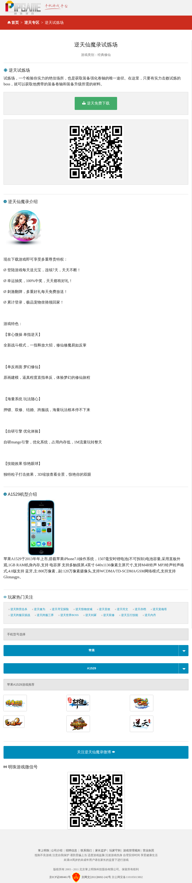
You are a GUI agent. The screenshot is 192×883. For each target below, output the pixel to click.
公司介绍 (56, 850)
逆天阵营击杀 (17, 609)
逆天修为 (38, 609)
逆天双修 (107, 615)
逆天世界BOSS (68, 615)
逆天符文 (121, 609)
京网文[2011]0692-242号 (96, 877)
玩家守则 (115, 850)
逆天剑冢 (90, 615)
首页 (15, 23)
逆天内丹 (149, 615)
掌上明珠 (43, 850)
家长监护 (100, 850)
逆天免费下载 (95, 103)
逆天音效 (103, 609)
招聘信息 (71, 850)
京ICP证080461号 (60, 877)
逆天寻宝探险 (59, 609)
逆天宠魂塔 (159, 609)
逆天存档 (139, 609)
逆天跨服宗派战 (19, 615)
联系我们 (86, 850)
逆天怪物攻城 (83, 609)
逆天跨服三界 (44, 615)
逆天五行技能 (128, 615)
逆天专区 (31, 23)
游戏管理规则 (131, 850)
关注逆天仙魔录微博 (96, 752)
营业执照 (148, 850)
